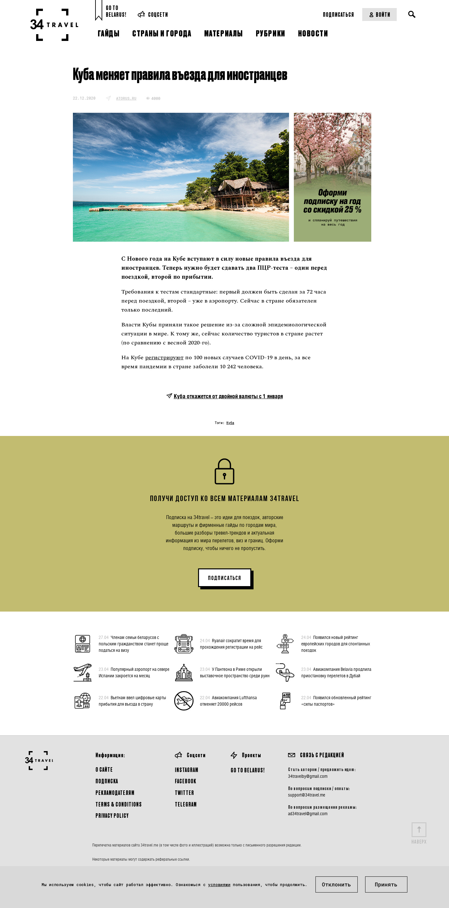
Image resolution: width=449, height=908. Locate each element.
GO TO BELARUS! (248, 770)
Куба (230, 423)
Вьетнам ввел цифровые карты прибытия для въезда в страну (132, 700)
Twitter (184, 792)
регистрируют (164, 357)
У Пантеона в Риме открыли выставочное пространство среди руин (235, 672)
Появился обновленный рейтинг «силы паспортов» (336, 700)
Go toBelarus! (116, 11)
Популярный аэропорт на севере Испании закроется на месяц (134, 672)
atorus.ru (126, 98)
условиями (219, 884)
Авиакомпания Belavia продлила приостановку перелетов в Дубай (336, 672)
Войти (379, 14)
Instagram (186, 769)
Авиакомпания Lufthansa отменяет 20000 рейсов (228, 700)
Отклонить (336, 884)
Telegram (186, 804)
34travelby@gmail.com (307, 776)
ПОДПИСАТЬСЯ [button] (224, 578)
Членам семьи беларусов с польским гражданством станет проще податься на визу (133, 643)
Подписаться (338, 14)
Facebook (185, 781)
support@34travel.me (306, 794)
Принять (386, 884)
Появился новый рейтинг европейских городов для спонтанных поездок (335, 643)
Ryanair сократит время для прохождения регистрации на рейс (231, 643)
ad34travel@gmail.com (307, 813)
